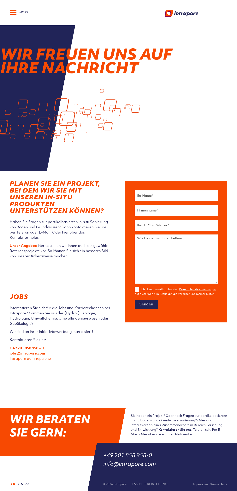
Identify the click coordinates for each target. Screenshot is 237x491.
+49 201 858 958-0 (127, 456)
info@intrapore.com (129, 464)
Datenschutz (218, 484)
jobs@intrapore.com (27, 353)
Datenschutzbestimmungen (197, 289)
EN (20, 484)
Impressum (200, 484)
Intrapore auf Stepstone (30, 359)
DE (13, 484)
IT (27, 484)
